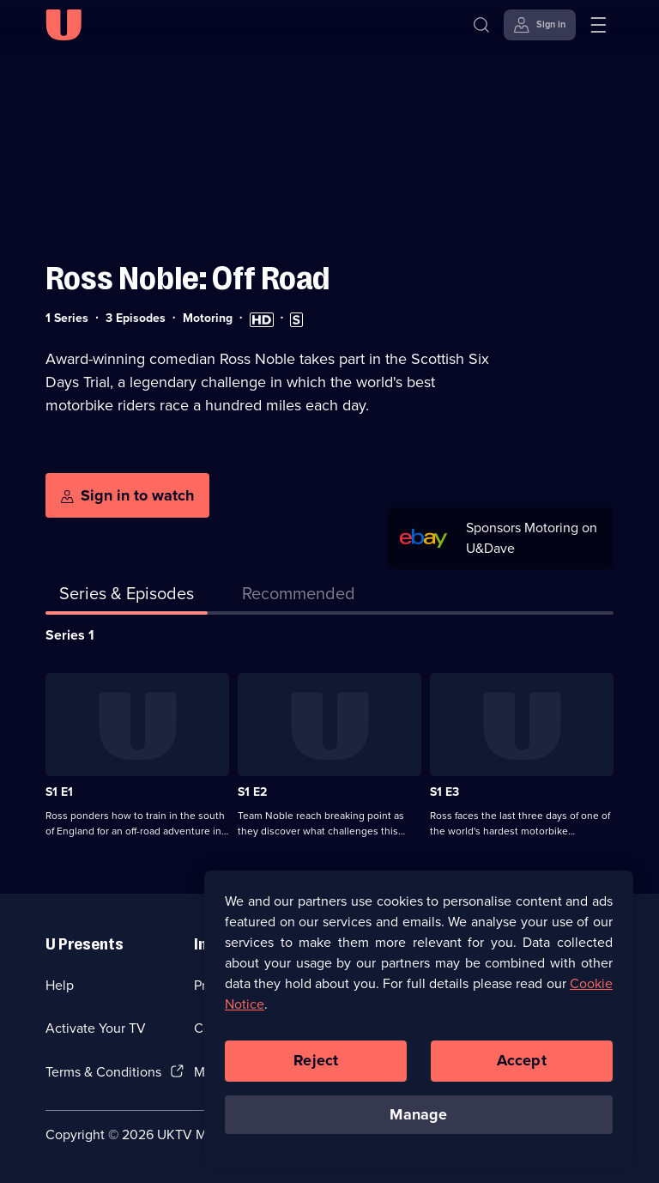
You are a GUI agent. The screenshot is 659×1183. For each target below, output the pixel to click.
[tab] (298, 596)
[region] (418, 1025)
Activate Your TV (95, 1028)
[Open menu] (598, 24)
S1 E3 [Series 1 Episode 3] (444, 792)
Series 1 (69, 635)
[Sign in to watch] (127, 495)
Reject (315, 1066)
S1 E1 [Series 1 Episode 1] (59, 792)
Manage (418, 1120)
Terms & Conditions (103, 1072)
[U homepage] (63, 25)
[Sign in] (540, 24)
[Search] (485, 24)
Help (59, 985)
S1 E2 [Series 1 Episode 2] (252, 792)
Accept (522, 1066)
